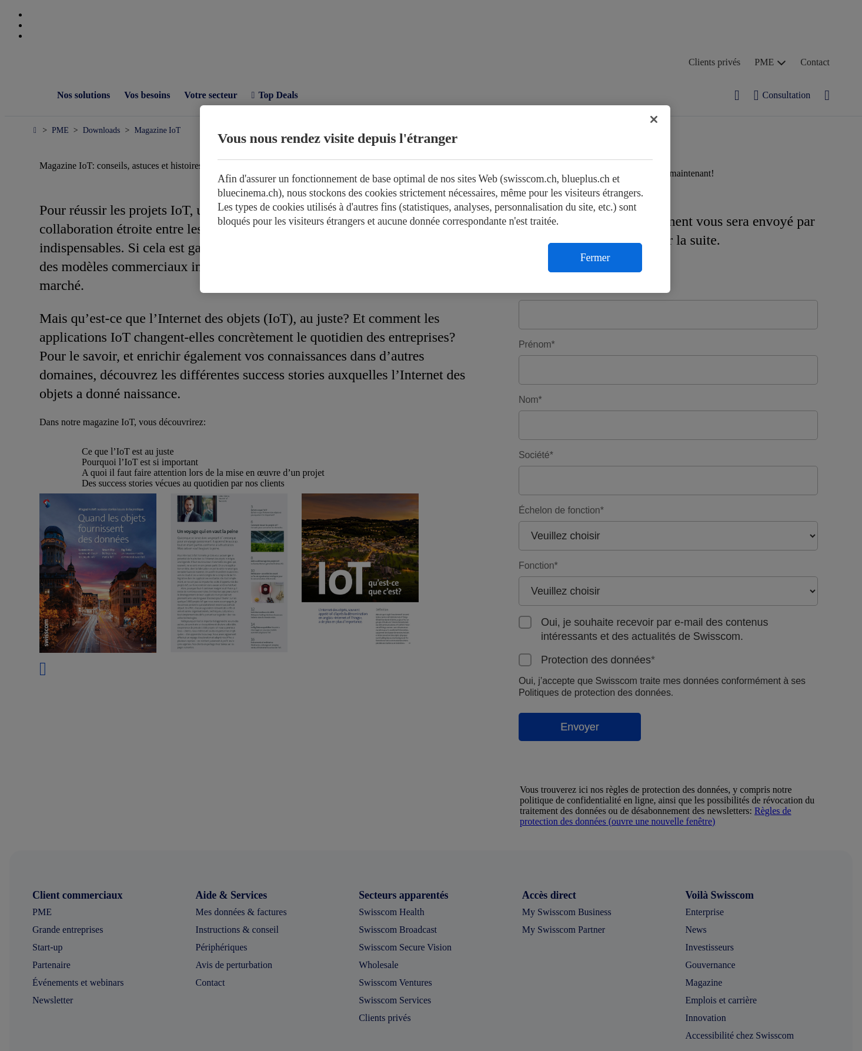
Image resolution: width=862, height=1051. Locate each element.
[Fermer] (654, 119)
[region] (435, 199)
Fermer (595, 257)
